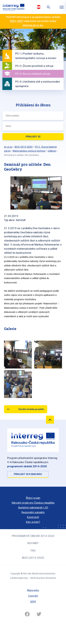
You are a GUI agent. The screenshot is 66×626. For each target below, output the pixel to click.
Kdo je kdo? (33, 522)
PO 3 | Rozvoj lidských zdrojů (32, 73)
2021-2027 (17, 21)
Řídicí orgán (33, 497)
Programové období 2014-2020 (33, 535)
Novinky (33, 543)
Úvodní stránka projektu (31, 409)
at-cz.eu (8, 147)
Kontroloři (33, 517)
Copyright (33, 596)
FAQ (33, 550)
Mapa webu (33, 590)
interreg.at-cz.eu (33, 25)
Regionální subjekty (33, 512)
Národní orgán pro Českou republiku (33, 502)
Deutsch (38, 7)
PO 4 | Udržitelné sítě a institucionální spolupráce (37, 84)
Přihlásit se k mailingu (28, 474)
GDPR (33, 601)
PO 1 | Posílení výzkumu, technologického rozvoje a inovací (35, 56)
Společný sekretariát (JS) (33, 507)
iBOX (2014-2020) (33, 557)
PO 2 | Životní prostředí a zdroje (34, 66)
